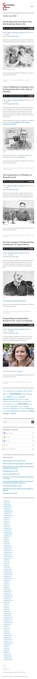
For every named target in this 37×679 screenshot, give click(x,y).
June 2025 (6, 521)
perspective (27, 235)
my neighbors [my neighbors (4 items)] (26, 406)
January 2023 (7, 571)
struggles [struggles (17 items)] (6, 413)
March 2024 (7, 545)
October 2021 (7, 598)
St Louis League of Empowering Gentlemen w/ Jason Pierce (18, 243)
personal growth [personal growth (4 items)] (6, 408)
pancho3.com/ (21, 157)
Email (10, 36)
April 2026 (7, 502)
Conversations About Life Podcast (17, 80)
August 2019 (7, 644)
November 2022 (8, 574)
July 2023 (6, 560)
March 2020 (7, 633)
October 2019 (7, 641)
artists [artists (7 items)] (25, 391)
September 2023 (8, 556)
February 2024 (8, 547)
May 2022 (6, 585)
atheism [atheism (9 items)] (30, 391)
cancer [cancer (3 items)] (7, 394)
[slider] (16, 28)
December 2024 (8, 532)
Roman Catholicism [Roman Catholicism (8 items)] (21, 411)
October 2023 (7, 554)
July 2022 (6, 582)
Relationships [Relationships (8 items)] (30, 408)
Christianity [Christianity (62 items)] (15, 394)
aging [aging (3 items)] (15, 391)
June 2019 (6, 648)
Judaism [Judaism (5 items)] (8, 404)
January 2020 (7, 637)
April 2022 (7, 587)
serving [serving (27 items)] (31, 411)
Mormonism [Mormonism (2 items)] (20, 406)
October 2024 (7, 536)
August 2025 (7, 517)
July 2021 (6, 604)
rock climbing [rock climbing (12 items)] (11, 411)
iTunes (20, 375)
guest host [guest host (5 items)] (18, 401)
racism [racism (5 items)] (23, 408)
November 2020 (8, 619)
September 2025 (8, 515)
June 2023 (6, 561)
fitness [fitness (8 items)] (27, 399)
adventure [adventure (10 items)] (10, 391)
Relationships (27, 311)
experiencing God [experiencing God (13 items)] (8, 399)
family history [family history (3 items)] (21, 399)
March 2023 (7, 567)
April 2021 (6, 609)
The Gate (20, 371)
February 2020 (8, 635)
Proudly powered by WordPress (21, 676)
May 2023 (6, 563)
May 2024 (6, 541)
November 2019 (8, 639)
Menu (32, 6)
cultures (26, 168)
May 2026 (6, 500)
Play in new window (13, 32)
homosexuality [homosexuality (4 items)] (27, 401)
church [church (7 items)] (24, 394)
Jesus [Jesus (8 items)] (4, 404)
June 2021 (6, 606)
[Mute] (28, 28)
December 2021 (8, 595)
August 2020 (7, 624)
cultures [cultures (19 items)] (9, 397)
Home (4, 665)
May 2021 (6, 608)
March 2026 (7, 504)
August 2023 (7, 558)
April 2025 (7, 524)
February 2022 (8, 591)
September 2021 (8, 600)
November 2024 (8, 534)
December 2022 (8, 572)
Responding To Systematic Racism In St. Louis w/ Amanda (17, 319)
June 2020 (6, 628)
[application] (18, 28)
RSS (14, 36)
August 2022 (7, 580)
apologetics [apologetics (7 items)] (20, 391)
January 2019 (7, 657)
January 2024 (7, 548)
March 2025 (7, 526)
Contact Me (6, 669)
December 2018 (8, 659)
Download (21, 32)
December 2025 (8, 510)
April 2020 (7, 632)
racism (25, 382)
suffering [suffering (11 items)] (13, 413)
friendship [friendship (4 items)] (5, 401)
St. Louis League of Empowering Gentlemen (14, 300)
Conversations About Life (8, 676)
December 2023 (8, 550)
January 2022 (7, 593)
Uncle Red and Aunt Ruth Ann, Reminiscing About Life (17, 23)
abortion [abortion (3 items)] (4, 391)
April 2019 (6, 652)
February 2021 (8, 613)
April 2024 (7, 543)
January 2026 (7, 508)
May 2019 (6, 650)
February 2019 (8, 656)
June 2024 (6, 539)
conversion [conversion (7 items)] (29, 394)
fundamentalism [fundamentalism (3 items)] (11, 401)
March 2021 (7, 611)
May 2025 (6, 523)
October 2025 (7, 513)
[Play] (4, 28)
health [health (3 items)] (22, 401)
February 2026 (8, 506)
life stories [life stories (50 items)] (23, 404)
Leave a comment (8, 169)
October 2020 (7, 620)
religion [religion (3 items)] (4, 411)
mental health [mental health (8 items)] (14, 406)
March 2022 (7, 589)
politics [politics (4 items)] (19, 408)
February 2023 (8, 569)
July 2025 (6, 519)
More (17, 36)
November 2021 (8, 596)
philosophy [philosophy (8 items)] (14, 408)
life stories (27, 80)
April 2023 (7, 565)
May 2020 (6, 630)
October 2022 (7, 576)
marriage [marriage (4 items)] (7, 406)
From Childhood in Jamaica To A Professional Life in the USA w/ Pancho (18, 89)
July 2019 (6, 646)
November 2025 (8, 511)
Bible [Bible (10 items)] (4, 394)
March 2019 (7, 654)
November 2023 (8, 552)
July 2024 (6, 537)
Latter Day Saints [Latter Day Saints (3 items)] (14, 404)
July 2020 (6, 626)
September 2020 (8, 622)
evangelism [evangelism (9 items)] (21, 397)
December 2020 (8, 617)
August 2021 (7, 602)
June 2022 (6, 584)
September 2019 (8, 643)
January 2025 (7, 530)
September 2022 (8, 578)
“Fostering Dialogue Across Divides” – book (14, 672)
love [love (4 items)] (4, 406)
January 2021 (7, 615)
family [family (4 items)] (16, 399)
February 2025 (8, 528)
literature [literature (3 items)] (30, 404)
